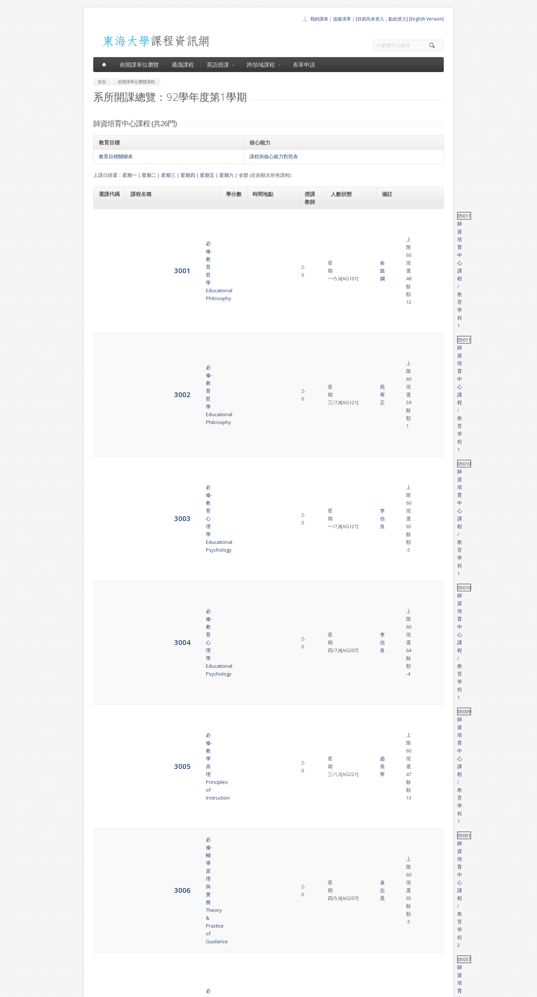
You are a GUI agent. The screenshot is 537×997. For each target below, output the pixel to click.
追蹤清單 (342, 19)
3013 (107, 505)
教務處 (218, 989)
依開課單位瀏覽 (139, 64)
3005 (107, 307)
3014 (107, 530)
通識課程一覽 (253, 935)
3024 (107, 770)
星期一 (129, 175)
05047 (389, 659)
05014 (389, 681)
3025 (107, 800)
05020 (389, 441)
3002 (107, 241)
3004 (107, 285)
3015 (107, 552)
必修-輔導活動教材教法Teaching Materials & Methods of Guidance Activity (168, 505)
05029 (389, 411)
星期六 (226, 175)
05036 (389, 703)
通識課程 (183, 64)
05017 (389, 615)
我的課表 (319, 19)
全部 (243, 175)
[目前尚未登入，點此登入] (382, 19)
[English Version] (426, 19)
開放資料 (249, 960)
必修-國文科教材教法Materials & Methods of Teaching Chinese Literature (168, 475)
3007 (107, 355)
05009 (389, 303)
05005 (389, 549)
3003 (107, 263)
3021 (107, 684)
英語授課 (220, 64)
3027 (107, 856)
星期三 (168, 175)
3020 (107, 662)
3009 (107, 415)
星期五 (207, 175)
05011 (389, 215)
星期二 (149, 175)
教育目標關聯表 (116, 156)
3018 (107, 618)
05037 (389, 348)
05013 (389, 637)
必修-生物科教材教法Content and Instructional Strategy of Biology (172, 385)
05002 (389, 593)
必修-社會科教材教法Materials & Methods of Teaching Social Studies (168, 415)
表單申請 (304, 64)
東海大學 (99, 989)
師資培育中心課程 (417, 215)
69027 (389, 377)
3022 (107, 711)
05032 (389, 527)
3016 (107, 574)
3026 (107, 830)
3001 (107, 219)
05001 (389, 326)
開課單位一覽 (253, 927)
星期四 (187, 175)
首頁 (244, 919)
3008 (107, 385)
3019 (107, 640)
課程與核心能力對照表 (273, 156)
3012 (107, 475)
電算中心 (194, 989)
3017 (107, 596)
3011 (107, 445)
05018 (389, 852)
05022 (389, 501)
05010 (389, 259)
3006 (107, 329)
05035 (389, 571)
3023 (107, 740)
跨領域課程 (263, 64)
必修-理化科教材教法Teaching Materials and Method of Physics (169, 356)
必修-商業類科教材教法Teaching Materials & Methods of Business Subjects (168, 445)
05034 (389, 471)
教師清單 (249, 968)
